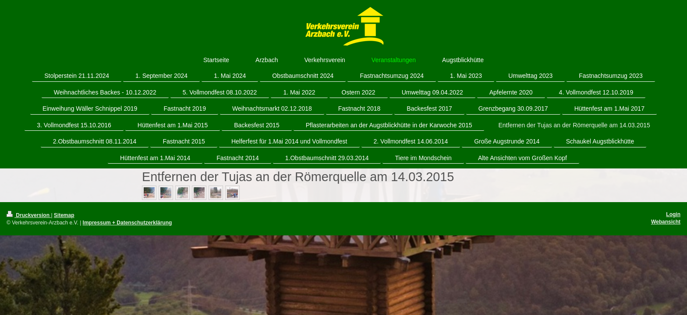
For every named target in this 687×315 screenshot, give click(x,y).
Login (673, 214)
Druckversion (29, 215)
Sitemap (64, 215)
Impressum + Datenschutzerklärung (127, 223)
